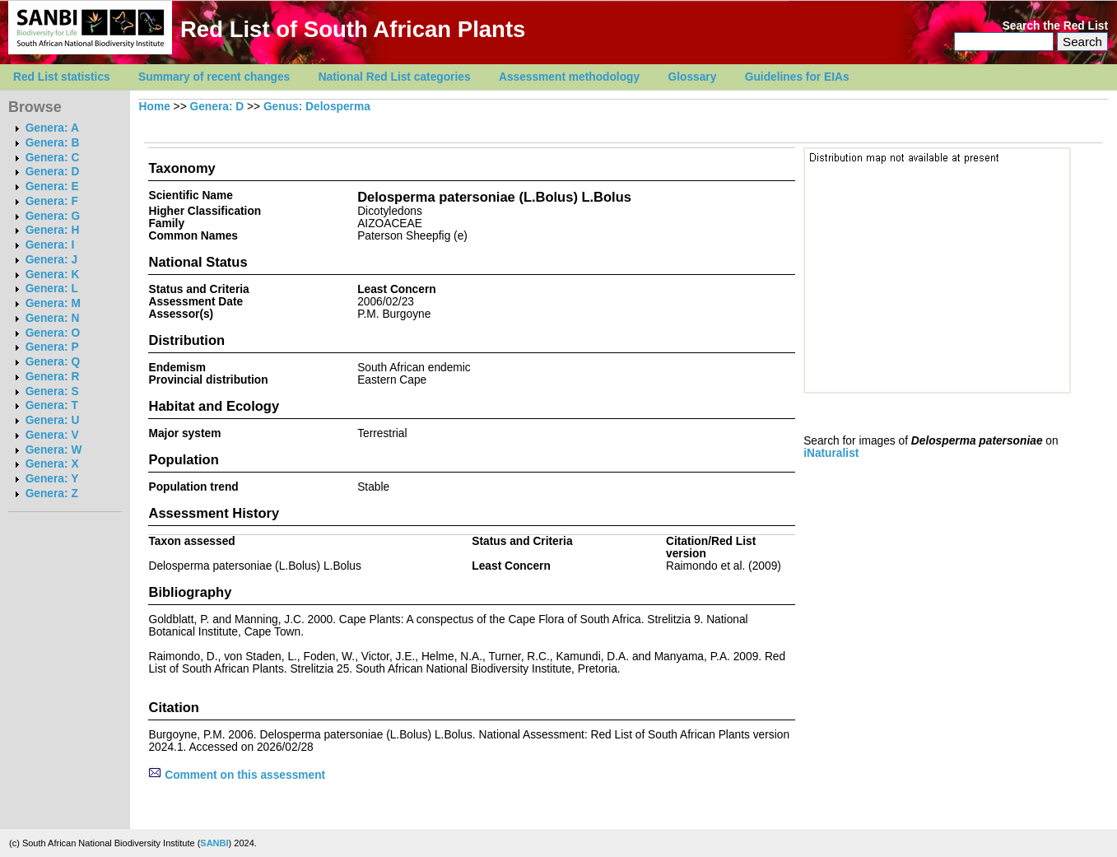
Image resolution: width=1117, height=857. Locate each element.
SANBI (214, 843)
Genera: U (53, 420)
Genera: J (51, 260)
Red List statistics (61, 77)
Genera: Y (52, 479)
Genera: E (52, 186)
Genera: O (53, 333)
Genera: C (53, 157)
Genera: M (53, 303)
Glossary (692, 77)
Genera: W (54, 450)
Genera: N (53, 318)
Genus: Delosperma (316, 106)
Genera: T (52, 405)
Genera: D (53, 171)
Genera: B (53, 143)
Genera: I (50, 245)
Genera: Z (52, 493)
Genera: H (53, 230)
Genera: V (52, 435)
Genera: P (52, 347)
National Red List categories (395, 77)
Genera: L (52, 288)
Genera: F (52, 201)
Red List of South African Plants (352, 29)
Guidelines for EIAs (797, 77)
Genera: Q (53, 362)
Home (154, 106)
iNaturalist (831, 453)
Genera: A (52, 128)
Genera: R (53, 376)
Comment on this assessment (236, 775)
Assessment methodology (569, 77)
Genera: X (52, 464)
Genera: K (53, 274)
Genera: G (53, 216)
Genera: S (52, 391)
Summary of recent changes (214, 77)
